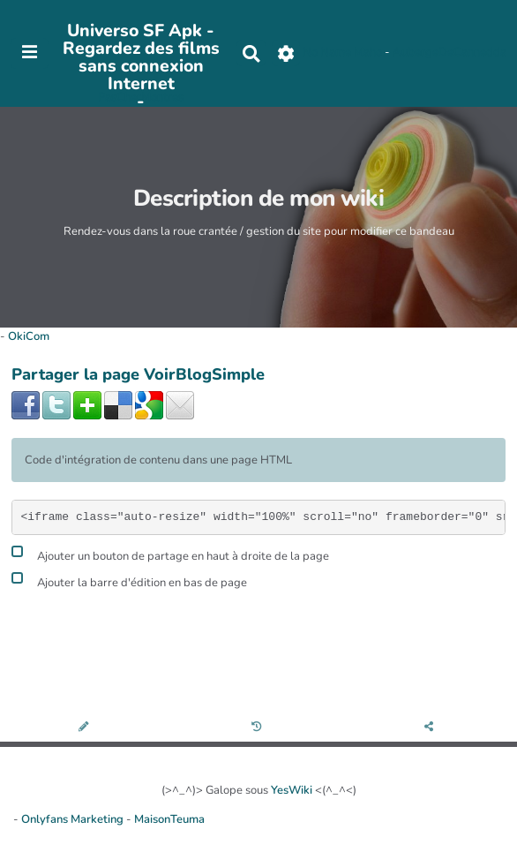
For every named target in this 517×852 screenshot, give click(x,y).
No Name (327, 53)
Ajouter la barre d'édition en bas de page (129, 580)
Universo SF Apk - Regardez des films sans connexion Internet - (141, 66)
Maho (368, 53)
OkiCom (28, 336)
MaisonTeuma (169, 819)
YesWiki (291, 790)
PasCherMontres (141, 97)
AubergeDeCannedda (449, 53)
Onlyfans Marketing (73, 819)
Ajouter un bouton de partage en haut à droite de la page (170, 554)
